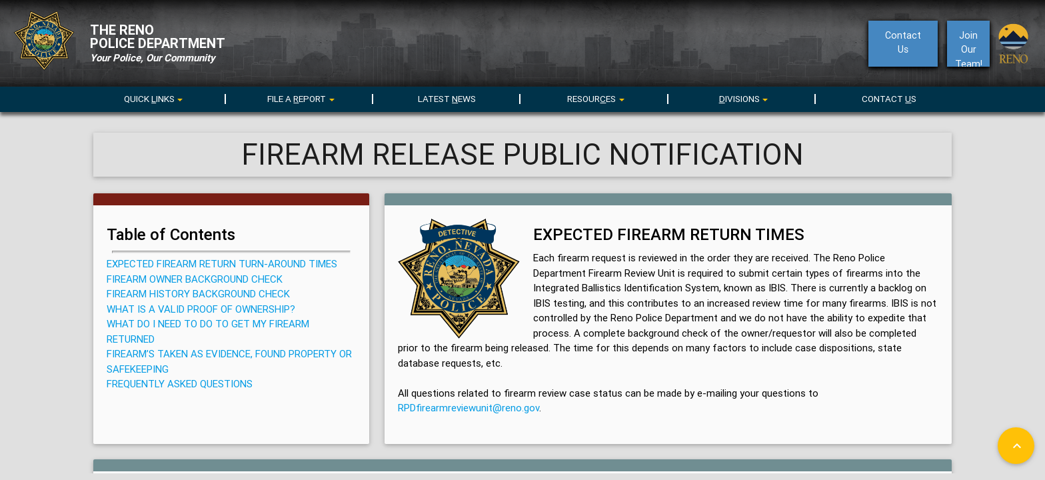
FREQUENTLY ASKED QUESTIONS (180, 383)
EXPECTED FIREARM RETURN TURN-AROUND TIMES (222, 263)
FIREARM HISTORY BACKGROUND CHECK (198, 293)
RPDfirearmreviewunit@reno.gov (468, 407)
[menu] (299, 98)
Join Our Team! (968, 48)
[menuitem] (152, 97)
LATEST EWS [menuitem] (447, 99)
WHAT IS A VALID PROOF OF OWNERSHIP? (201, 309)
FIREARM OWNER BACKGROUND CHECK (195, 279)
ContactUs (903, 42)
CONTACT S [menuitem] (889, 99)
